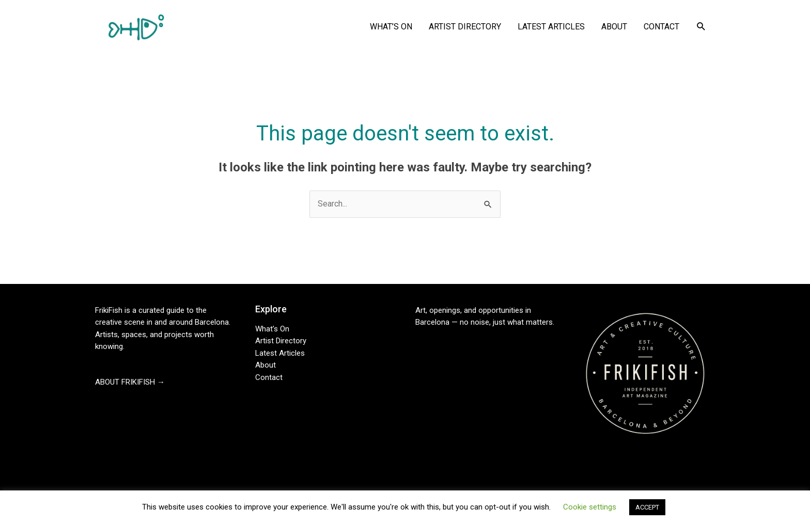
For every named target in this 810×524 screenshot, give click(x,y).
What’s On (272, 329)
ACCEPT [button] (647, 507)
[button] (701, 26)
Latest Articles (280, 353)
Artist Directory (280, 340)
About (265, 365)
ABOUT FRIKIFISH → (130, 382)
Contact (269, 377)
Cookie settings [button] (589, 507)
